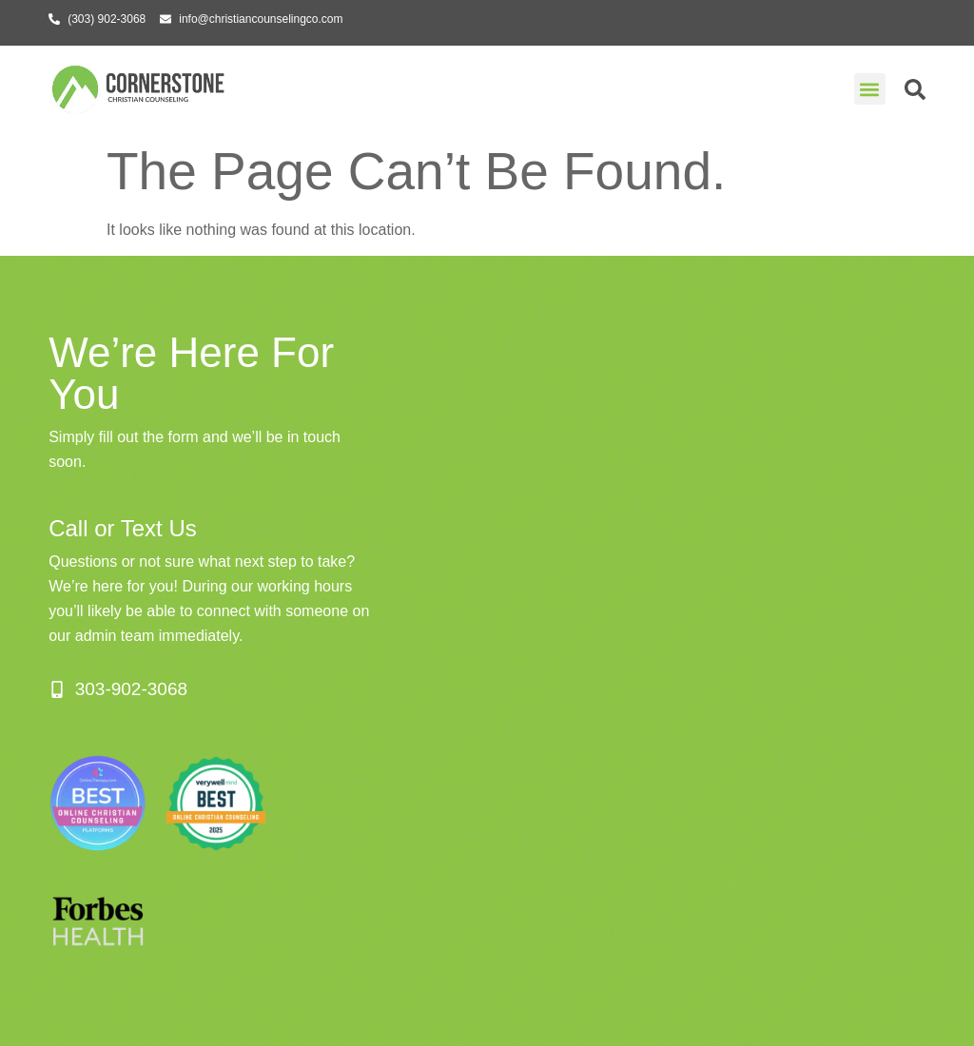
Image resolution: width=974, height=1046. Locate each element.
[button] (870, 89)
